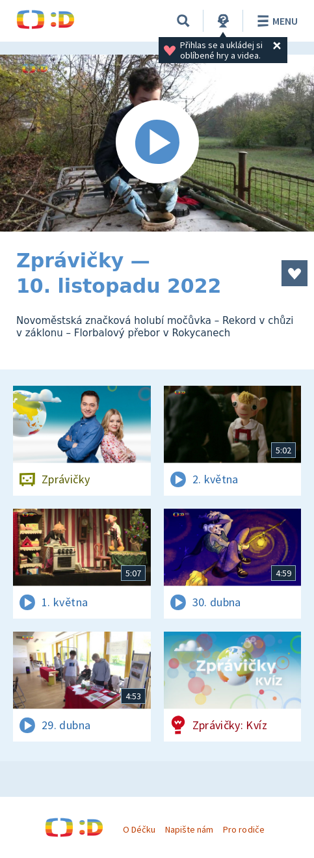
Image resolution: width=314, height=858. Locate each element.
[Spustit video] (157, 143)
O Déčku (139, 829)
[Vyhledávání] (183, 21)
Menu (275, 21)
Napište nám (189, 829)
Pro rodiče (243, 829)
